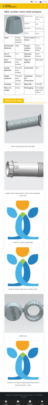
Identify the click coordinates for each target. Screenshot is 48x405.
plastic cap (23, 336)
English (34, 1)
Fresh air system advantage (23, 242)
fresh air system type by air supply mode (23, 289)
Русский (43, 1)
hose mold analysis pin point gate (23, 146)
